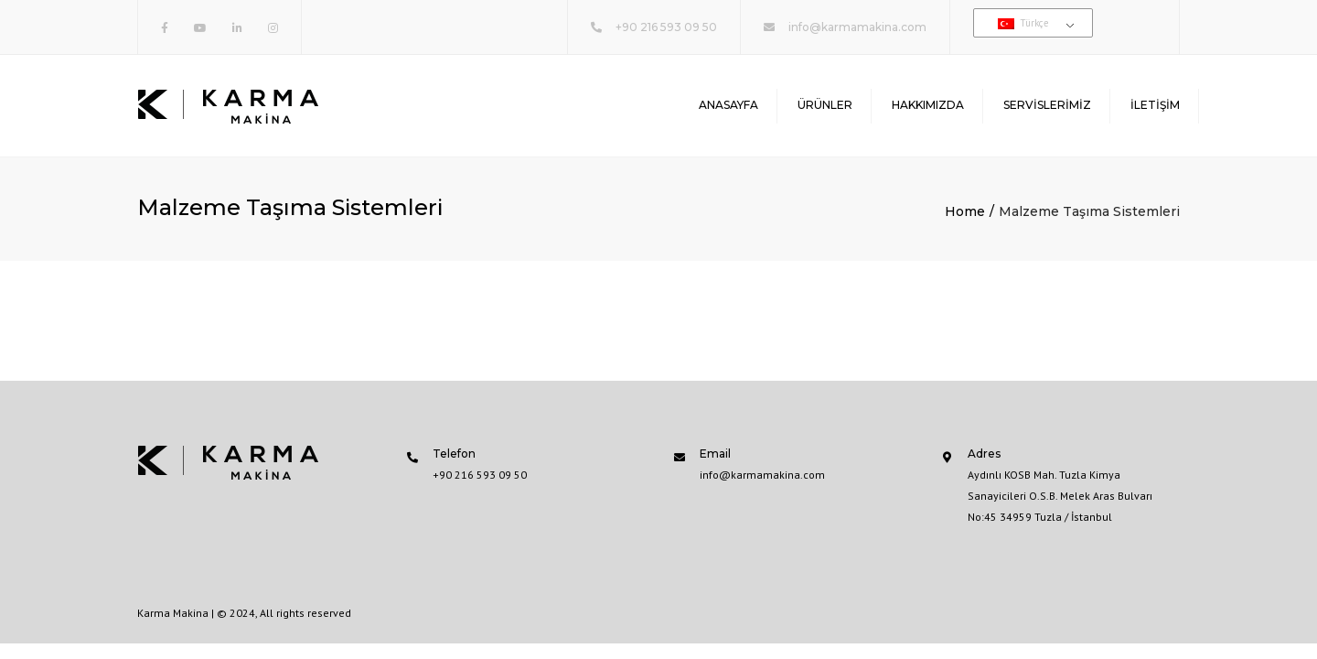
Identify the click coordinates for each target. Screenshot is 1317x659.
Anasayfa (728, 105)
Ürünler (825, 105)
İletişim (1155, 105)
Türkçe (1023, 22)
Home (965, 211)
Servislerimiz (1047, 105)
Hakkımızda (928, 105)
